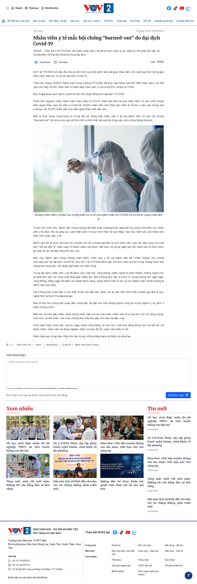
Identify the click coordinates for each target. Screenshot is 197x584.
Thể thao (108, 21)
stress (38, 344)
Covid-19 (66, 344)
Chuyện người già (163, 21)
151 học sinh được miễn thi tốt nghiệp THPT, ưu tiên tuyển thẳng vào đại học (169, 421)
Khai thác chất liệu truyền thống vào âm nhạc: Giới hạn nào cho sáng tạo (169, 462)
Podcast (31, 8)
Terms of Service (66, 388)
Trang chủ (90, 545)
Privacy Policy (50, 388)
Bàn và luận (39, 21)
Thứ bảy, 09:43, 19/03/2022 (150, 31)
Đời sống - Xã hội (58, 21)
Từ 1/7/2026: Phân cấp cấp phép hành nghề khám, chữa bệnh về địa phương (169, 441)
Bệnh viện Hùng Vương (86, 344)
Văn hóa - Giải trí (91, 21)
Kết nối (147, 21)
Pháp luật (122, 21)
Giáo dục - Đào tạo (148, 551)
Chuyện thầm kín (185, 21)
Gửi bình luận (178, 395)
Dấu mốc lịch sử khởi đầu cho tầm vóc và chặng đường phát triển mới (169, 503)
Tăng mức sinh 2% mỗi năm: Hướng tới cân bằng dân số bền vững (169, 482)
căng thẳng (51, 344)
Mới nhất (89, 551)
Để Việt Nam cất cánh (19, 21)
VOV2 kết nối (145, 565)
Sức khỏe (135, 21)
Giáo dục (74, 21)
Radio (16, 8)
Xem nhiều (91, 556)
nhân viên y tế (24, 344)
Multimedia (49, 8)
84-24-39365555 (21, 560)
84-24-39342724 (21, 565)
